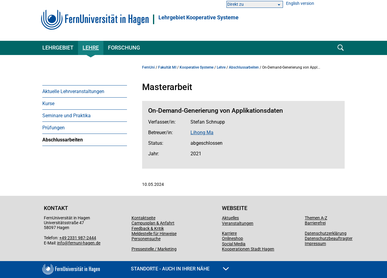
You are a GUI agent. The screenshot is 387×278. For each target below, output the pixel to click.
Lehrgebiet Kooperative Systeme (198, 18)
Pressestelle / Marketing (154, 249)
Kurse (48, 103)
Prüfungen (53, 128)
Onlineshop (232, 238)
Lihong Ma (201, 132)
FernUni (148, 67)
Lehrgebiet (57, 47)
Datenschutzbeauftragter (329, 238)
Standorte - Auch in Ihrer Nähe (180, 269)
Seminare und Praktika (66, 115)
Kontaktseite (143, 217)
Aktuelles (230, 217)
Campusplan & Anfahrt (153, 223)
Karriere (229, 233)
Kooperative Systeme (196, 67)
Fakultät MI (167, 67)
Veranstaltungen (237, 223)
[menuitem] (84, 91)
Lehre (91, 47)
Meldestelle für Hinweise (154, 233)
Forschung (124, 47)
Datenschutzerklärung (325, 233)
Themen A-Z (316, 217)
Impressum (315, 243)
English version (300, 3)
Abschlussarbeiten (62, 140)
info (60, 243)
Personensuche (146, 238)
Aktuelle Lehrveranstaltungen (73, 91)
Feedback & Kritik (148, 228)
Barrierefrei (315, 223)
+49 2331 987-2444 (77, 237)
